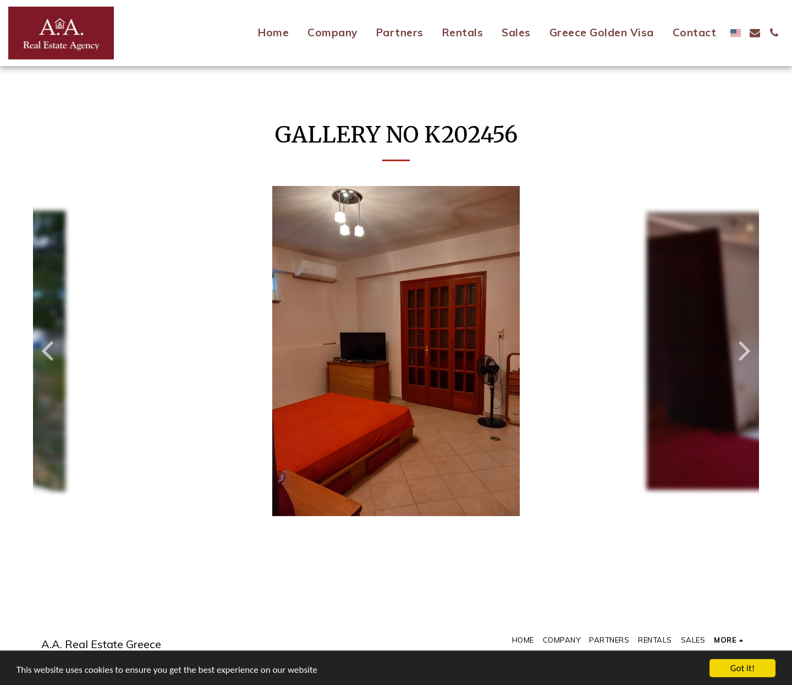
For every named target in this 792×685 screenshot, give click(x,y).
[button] (755, 33)
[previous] (49, 351)
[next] (742, 351)
